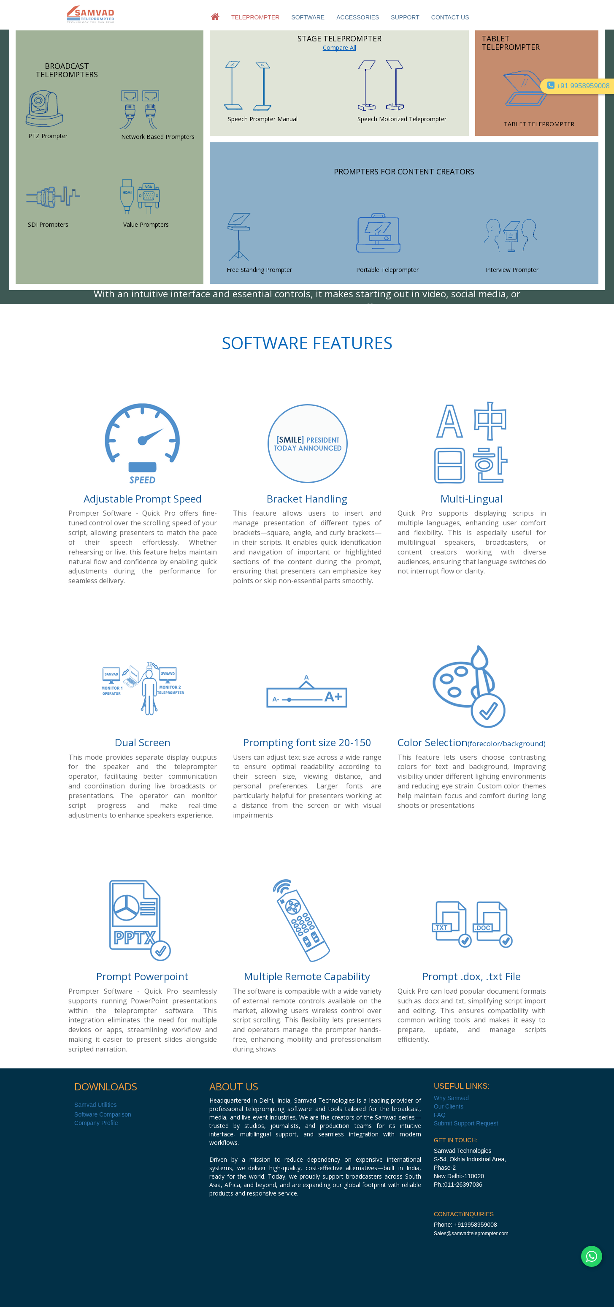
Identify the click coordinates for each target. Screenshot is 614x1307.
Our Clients (448, 1106)
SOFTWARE (308, 17)
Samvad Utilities (95, 1104)
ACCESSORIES (357, 17)
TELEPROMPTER (255, 17)
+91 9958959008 (578, 86)
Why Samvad (451, 1098)
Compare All (339, 47)
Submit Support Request (466, 1123)
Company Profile (96, 1123)
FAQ (440, 1114)
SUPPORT (405, 17)
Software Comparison (102, 1114)
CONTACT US (450, 17)
